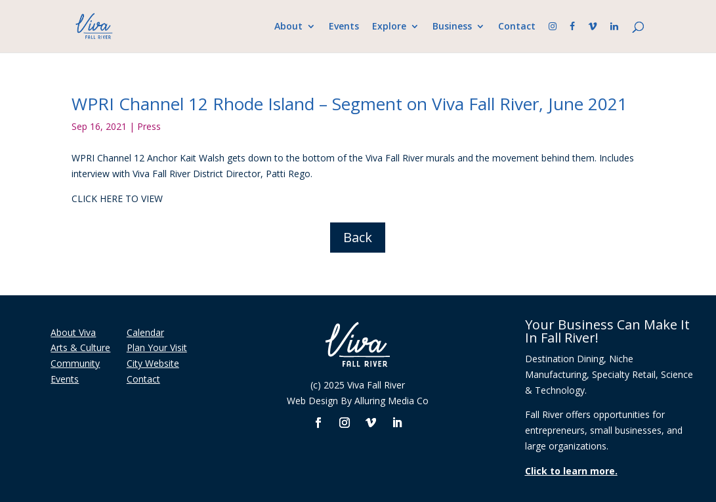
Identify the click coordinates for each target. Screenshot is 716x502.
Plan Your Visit (157, 347)
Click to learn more (570, 471)
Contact (517, 27)
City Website (153, 363)
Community (75, 363)
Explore (389, 27)
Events (344, 27)
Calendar (145, 332)
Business (452, 27)
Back (357, 237)
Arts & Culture (80, 347)
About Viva (73, 332)
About (288, 27)
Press (149, 126)
